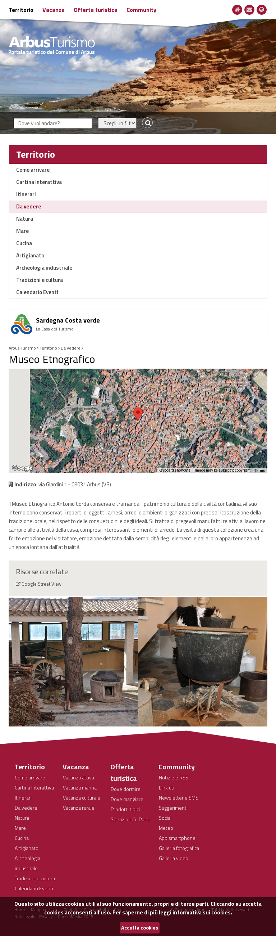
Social (165, 818)
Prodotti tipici (125, 809)
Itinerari (26, 194)
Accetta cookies (139, 928)
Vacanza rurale (79, 807)
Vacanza (53, 9)
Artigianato (30, 255)
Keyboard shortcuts (174, 470)
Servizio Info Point (130, 819)
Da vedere (28, 206)
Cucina (24, 243)
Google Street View (41, 584)
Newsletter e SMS (178, 797)
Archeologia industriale (44, 268)
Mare (22, 231)
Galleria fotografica (179, 848)
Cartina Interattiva (39, 182)
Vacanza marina (80, 787)
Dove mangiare (127, 799)
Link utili (167, 787)
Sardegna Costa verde (68, 320)
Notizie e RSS (173, 777)
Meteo (166, 828)
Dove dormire (126, 789)
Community (141, 9)
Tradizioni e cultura (39, 280)
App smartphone (177, 838)
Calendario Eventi (37, 292)
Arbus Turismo (22, 348)
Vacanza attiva (78, 777)
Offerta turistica (96, 9)
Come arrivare (33, 170)
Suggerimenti (173, 807)
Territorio (21, 9)
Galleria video (173, 858)
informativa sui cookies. (202, 912)
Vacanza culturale (81, 797)
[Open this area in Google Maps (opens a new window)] (22, 468)
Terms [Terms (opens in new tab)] (260, 471)
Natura (24, 219)
